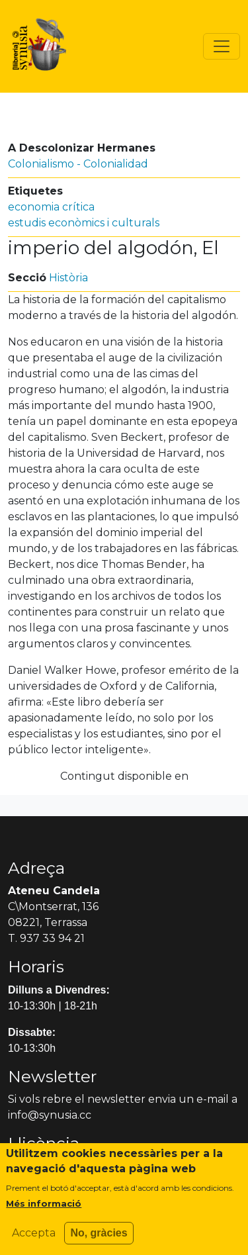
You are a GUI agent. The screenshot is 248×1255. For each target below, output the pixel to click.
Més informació (43, 1210)
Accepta (34, 1240)
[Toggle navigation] (221, 46)
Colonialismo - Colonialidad (78, 164)
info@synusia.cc (49, 1115)
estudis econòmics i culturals (83, 222)
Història (68, 277)
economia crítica (51, 207)
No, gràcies (98, 1240)
